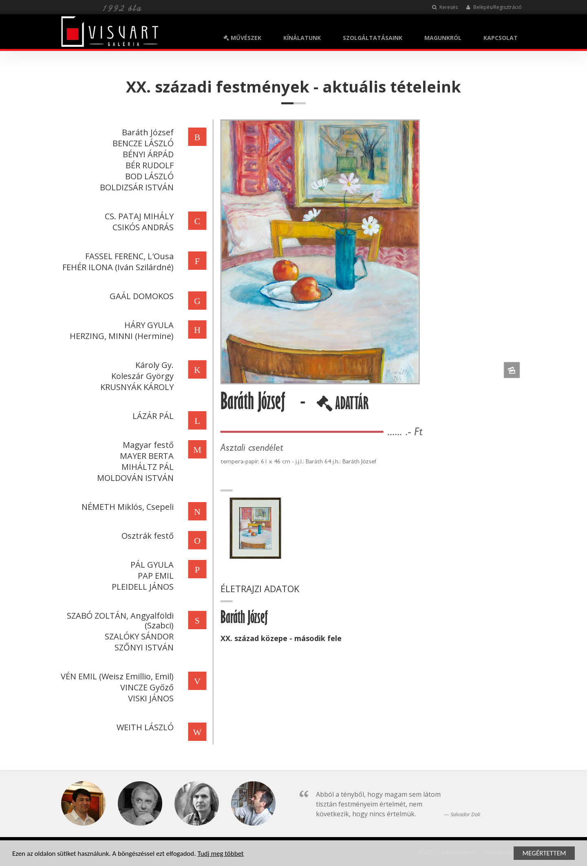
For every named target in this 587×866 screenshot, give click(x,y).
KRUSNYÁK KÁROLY (135, 386)
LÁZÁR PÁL (151, 415)
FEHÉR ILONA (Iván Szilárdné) (116, 267)
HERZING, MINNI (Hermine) (120, 336)
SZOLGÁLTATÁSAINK (372, 38)
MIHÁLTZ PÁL (146, 466)
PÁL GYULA (150, 564)
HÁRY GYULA (147, 325)
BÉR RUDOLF (148, 165)
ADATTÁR (344, 406)
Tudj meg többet (220, 854)
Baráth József (146, 132)
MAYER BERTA (145, 455)
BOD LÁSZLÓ (148, 176)
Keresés (445, 7)
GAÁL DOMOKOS (140, 296)
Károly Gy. (153, 364)
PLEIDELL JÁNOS (141, 586)
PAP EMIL (154, 575)
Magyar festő (146, 444)
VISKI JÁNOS (149, 698)
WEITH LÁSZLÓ (143, 727)
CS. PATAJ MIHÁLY (138, 216)
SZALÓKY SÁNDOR (138, 636)
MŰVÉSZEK (242, 38)
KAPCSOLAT (500, 38)
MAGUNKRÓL (442, 38)
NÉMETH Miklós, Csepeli (126, 506)
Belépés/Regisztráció (494, 7)
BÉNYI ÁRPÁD (146, 154)
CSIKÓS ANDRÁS (141, 227)
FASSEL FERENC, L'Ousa (128, 256)
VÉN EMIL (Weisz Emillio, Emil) (116, 676)
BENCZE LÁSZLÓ (141, 143)
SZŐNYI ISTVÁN (142, 647)
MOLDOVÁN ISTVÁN (134, 477)
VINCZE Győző (145, 687)
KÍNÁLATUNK (302, 38)
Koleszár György (141, 375)
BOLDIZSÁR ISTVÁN (135, 187)
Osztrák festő (146, 535)
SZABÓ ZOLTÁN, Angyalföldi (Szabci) (119, 620)
